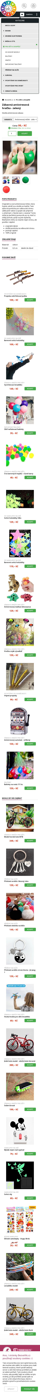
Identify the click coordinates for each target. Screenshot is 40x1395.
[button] (37, 14)
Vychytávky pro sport (14, 86)
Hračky (8, 60)
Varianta (8, 119)
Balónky (8, 56)
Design (7, 31)
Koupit (25, 133)
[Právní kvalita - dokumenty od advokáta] (22, 1351)
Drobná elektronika (13, 36)
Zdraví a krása (11, 91)
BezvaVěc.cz (9, 100)
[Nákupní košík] (33, 5)
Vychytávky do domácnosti (16, 80)
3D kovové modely (12, 52)
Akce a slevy (10, 25)
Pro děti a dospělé (12, 46)
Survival (8, 75)
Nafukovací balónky (13, 64)
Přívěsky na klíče (12, 70)
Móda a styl (10, 41)
